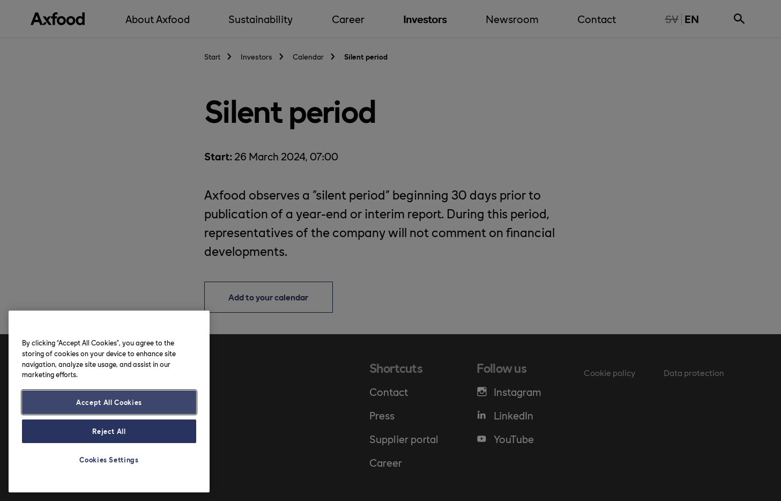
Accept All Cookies (109, 402)
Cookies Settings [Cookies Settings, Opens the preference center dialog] (109, 459)
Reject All (109, 431)
